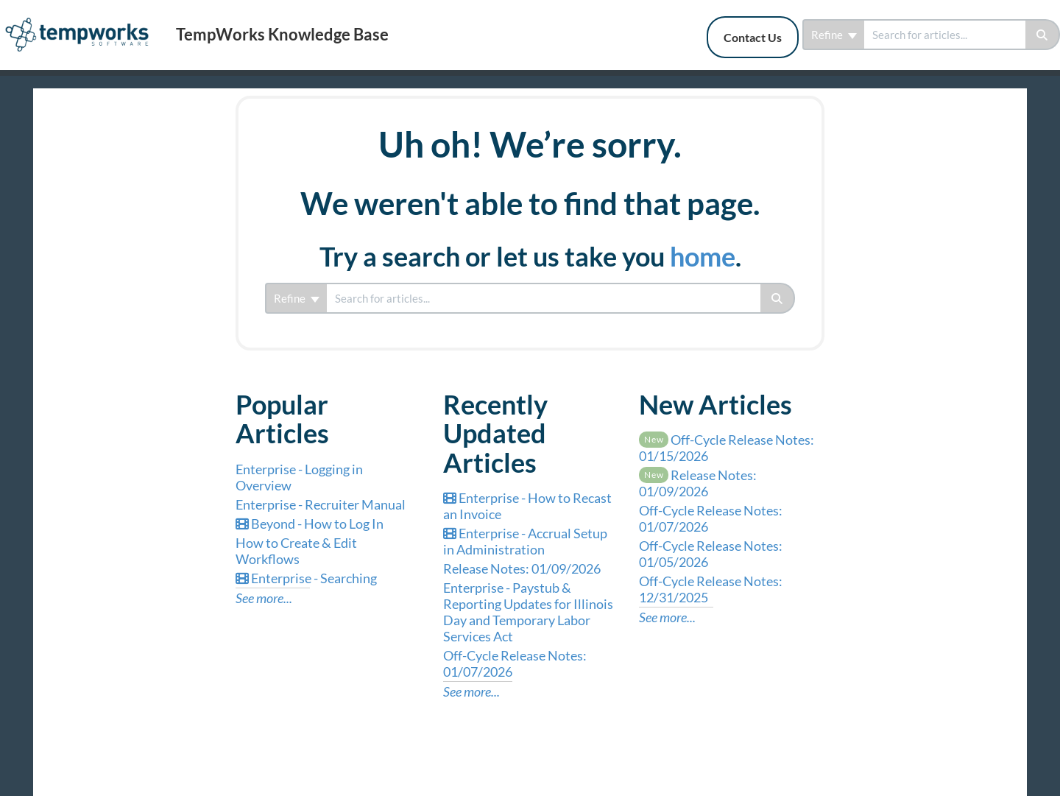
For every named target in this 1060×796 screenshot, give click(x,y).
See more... (264, 598)
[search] (945, 34)
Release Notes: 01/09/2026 (522, 568)
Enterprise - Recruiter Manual (321, 504)
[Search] (1042, 34)
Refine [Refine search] (834, 34)
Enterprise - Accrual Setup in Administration (525, 541)
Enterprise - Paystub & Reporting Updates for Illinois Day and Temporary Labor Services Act (528, 612)
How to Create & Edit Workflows (296, 551)
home (702, 256)
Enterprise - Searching (306, 578)
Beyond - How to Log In (310, 523)
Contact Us (753, 37)
